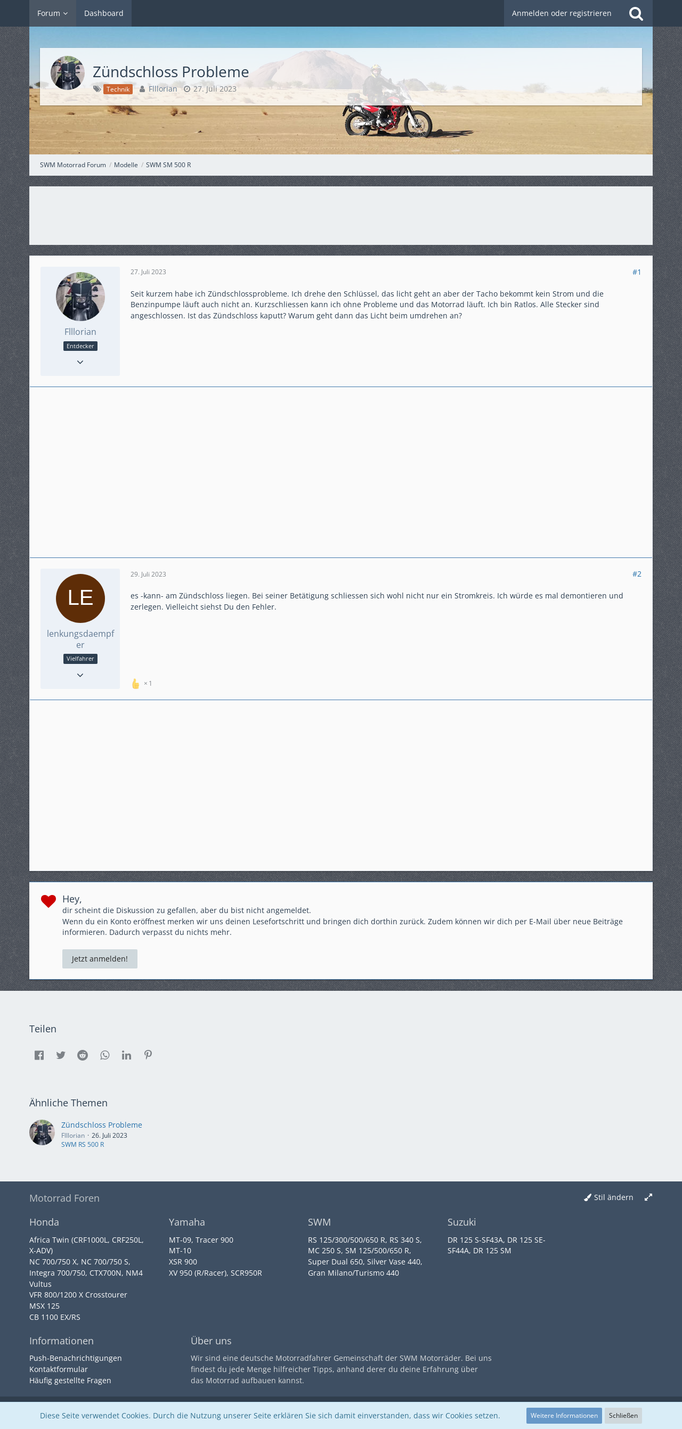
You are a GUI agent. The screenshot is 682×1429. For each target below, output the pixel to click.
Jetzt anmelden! (100, 959)
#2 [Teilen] (637, 574)
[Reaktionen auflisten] (143, 682)
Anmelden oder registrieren (562, 13)
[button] (38, 1055)
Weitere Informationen (564, 1415)
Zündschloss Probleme (101, 1125)
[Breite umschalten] (648, 1197)
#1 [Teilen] (637, 272)
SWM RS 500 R (82, 1144)
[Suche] (636, 13)
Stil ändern (614, 1197)
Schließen (623, 1415)
